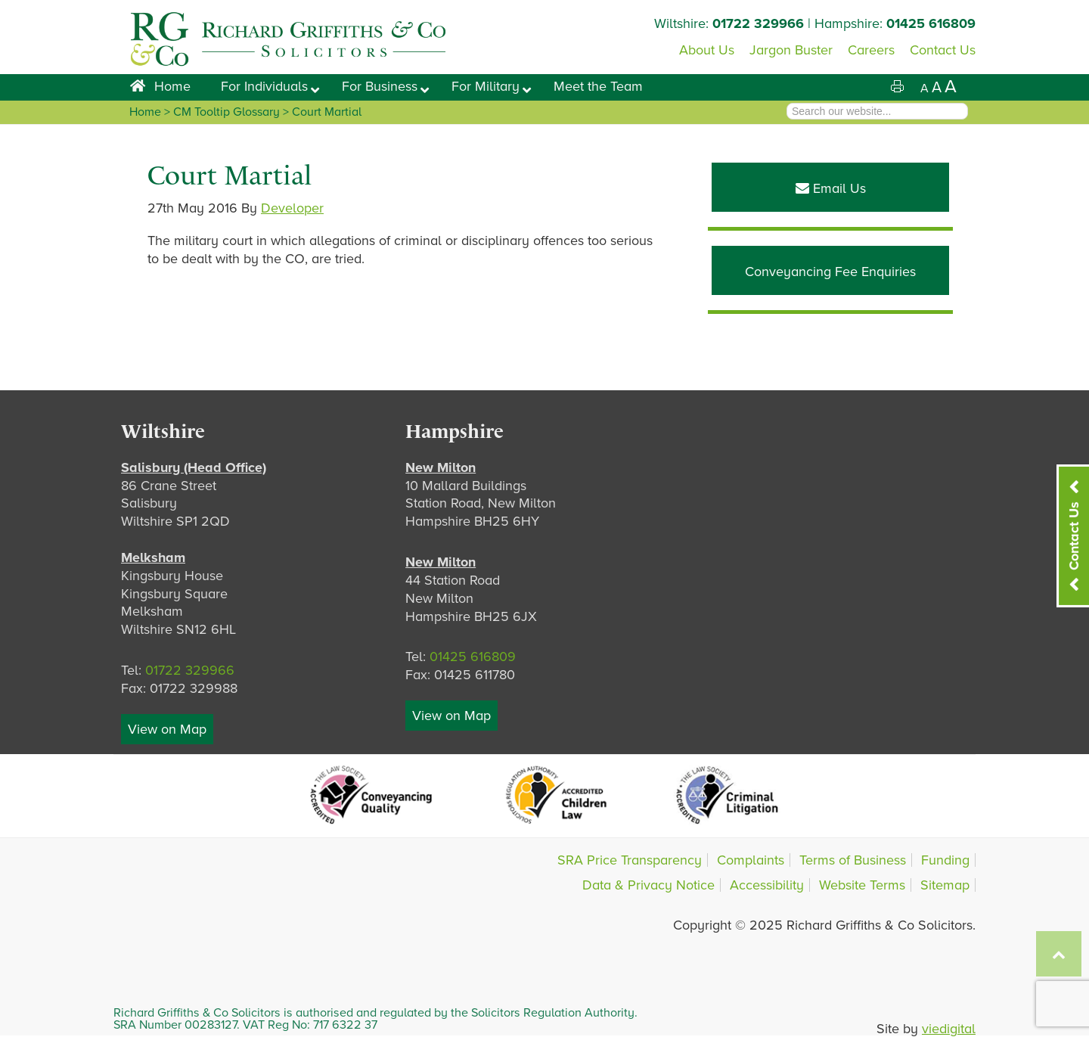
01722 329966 (758, 23)
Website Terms (862, 885)
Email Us (831, 188)
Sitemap (945, 885)
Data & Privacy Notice (648, 885)
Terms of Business (852, 860)
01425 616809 (931, 23)
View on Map (167, 729)
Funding (945, 860)
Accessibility (767, 885)
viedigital (949, 1028)
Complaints (750, 860)
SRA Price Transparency (629, 860)
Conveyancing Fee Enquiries (830, 271)
